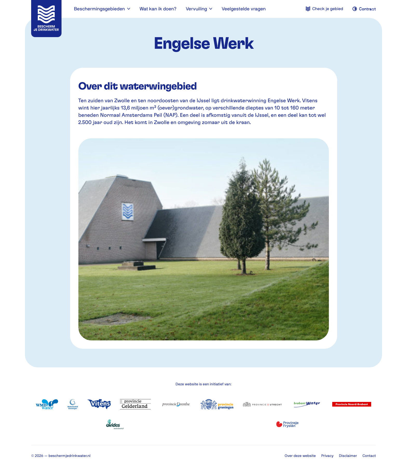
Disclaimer (348, 456)
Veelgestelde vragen (244, 8)
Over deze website (300, 456)
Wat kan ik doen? (157, 8)
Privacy (327, 456)
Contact (369, 456)
